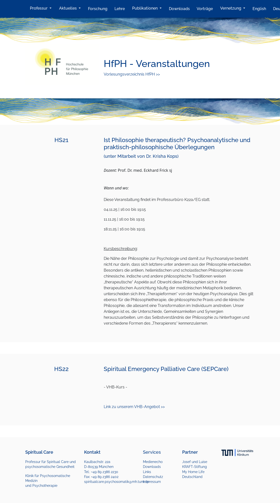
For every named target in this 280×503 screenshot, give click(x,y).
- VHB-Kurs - (115, 387)
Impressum (152, 482)
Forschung (97, 8)
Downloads (179, 8)
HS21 (61, 140)
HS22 (61, 369)
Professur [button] (39, 8)
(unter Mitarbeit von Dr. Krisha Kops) (141, 156)
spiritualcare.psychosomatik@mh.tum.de (116, 482)
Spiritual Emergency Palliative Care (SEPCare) (166, 369)
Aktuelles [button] (68, 8)
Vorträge (205, 8)
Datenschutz (153, 477)
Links (147, 472)
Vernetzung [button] (231, 8)
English (259, 8)
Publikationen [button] (145, 8)
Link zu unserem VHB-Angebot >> (134, 406)
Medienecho (153, 462)
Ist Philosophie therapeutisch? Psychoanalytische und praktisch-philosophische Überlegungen (177, 144)
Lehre (120, 8)
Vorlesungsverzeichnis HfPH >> (132, 74)
